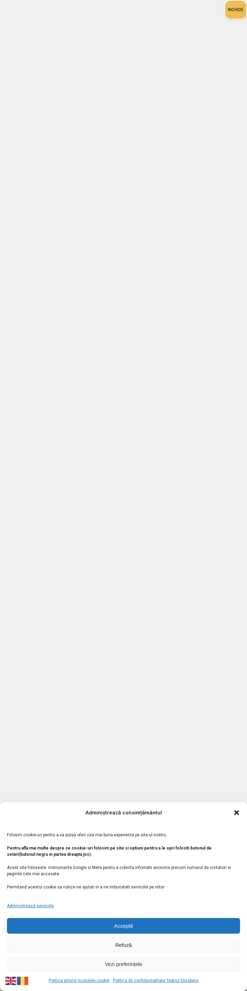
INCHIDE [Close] (236, 9)
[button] (236, 812)
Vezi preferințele (123, 964)
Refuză (123, 945)
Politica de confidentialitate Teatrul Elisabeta (155, 980)
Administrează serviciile (30, 905)
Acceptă (123, 926)
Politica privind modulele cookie (79, 980)
